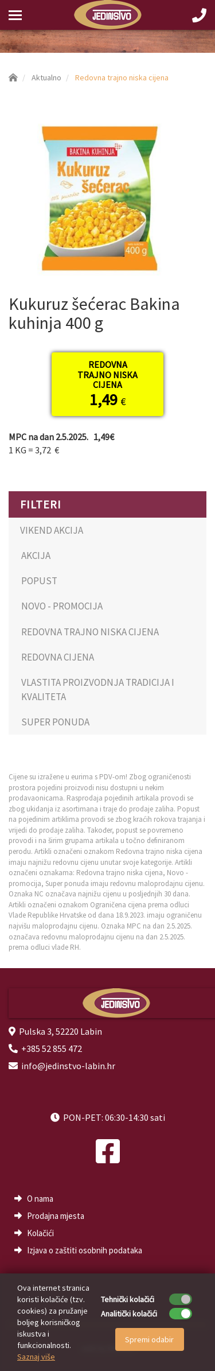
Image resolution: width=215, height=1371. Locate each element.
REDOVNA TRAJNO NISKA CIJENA (90, 632)
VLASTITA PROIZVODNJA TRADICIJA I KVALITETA (97, 689)
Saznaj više (36, 1356)
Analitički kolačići (129, 1313)
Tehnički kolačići (127, 1299)
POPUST (39, 580)
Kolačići (40, 1233)
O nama (40, 1198)
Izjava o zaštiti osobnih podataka (84, 1250)
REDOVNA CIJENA (57, 657)
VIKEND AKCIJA (51, 530)
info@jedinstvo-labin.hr (68, 1065)
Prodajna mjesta (55, 1215)
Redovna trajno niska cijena (122, 77)
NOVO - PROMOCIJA (62, 606)
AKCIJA (35, 555)
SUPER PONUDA (55, 722)
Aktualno (46, 77)
